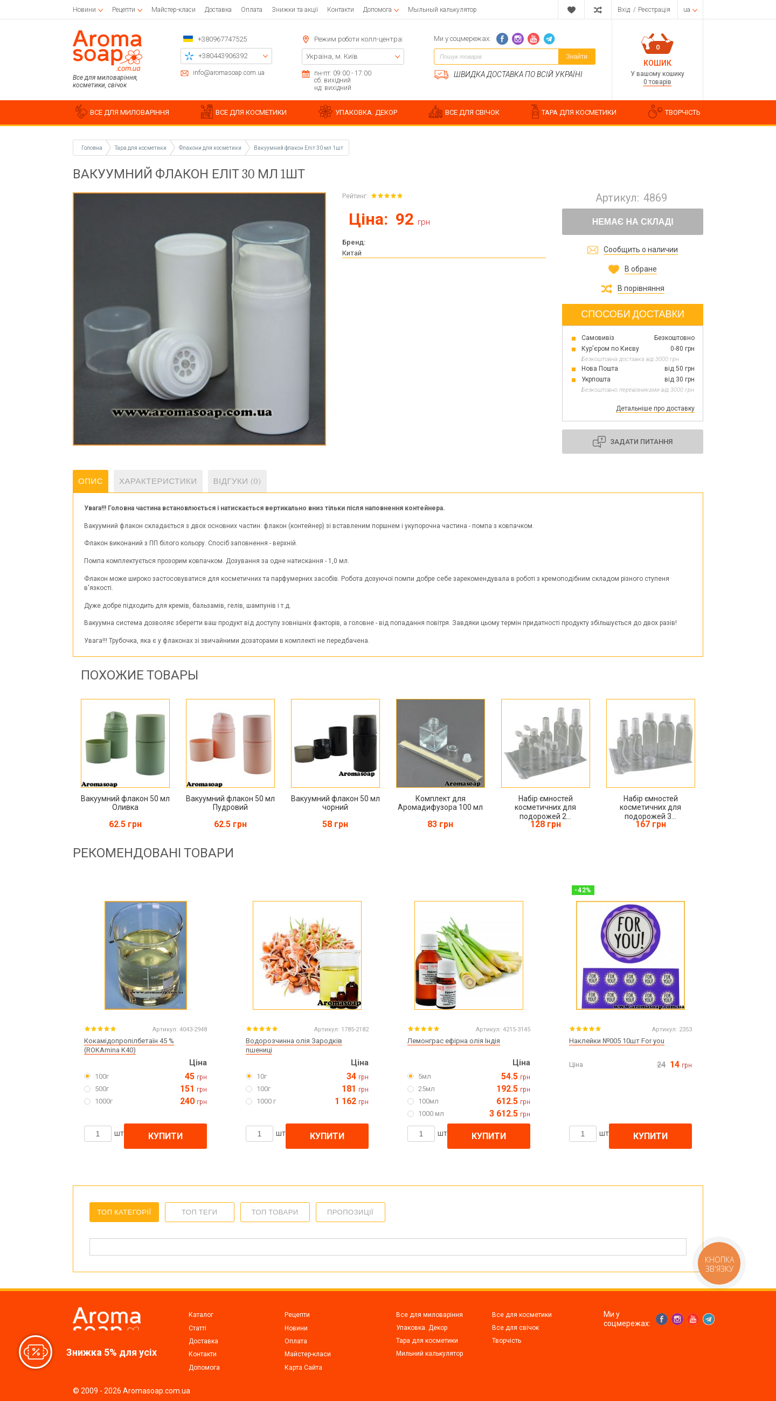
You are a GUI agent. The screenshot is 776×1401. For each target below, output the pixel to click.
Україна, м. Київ (332, 56)
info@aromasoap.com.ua (229, 73)
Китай (352, 253)
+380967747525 (222, 39)
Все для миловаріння (429, 1315)
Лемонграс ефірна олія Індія (453, 1041)
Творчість (506, 1340)
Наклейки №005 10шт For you (616, 1041)
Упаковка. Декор (421, 1327)
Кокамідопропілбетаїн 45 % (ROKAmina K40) (129, 1045)
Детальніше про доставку (655, 408)
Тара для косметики (427, 1340)
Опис (90, 481)
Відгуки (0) (237, 481)
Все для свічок (515, 1327)
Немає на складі (633, 221)
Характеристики (158, 481)
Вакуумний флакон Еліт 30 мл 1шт (298, 148)
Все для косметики (522, 1315)
